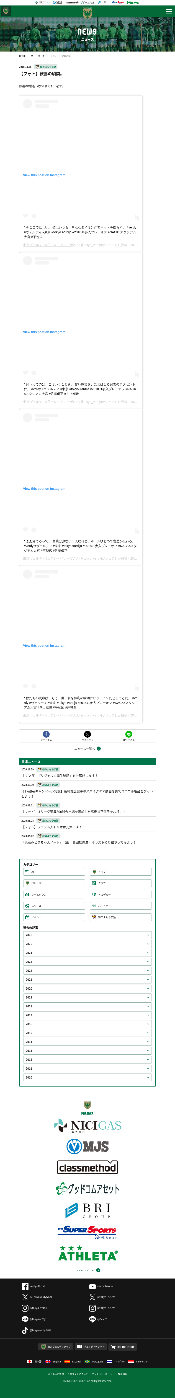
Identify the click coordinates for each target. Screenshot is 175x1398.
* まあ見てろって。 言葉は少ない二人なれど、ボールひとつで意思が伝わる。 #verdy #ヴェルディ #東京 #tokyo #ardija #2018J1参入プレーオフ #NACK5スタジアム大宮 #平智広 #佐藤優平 (80, 545)
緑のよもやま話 (48, 66)
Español (72, 1361)
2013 (29, 1051)
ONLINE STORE (126, 1347)
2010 (29, 1077)
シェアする (46, 739)
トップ (102, 872)
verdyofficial (33, 1286)
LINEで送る (129, 739)
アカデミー (104, 895)
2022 (29, 971)
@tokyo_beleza (102, 1297)
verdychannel (101, 1286)
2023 (29, 962)
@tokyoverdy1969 (36, 1330)
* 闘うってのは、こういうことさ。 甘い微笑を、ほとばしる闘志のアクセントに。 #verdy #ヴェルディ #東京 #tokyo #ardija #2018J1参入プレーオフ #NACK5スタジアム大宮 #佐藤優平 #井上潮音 (80, 389)
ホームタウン (38, 895)
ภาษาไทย (116, 1361)
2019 (29, 997)
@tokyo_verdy (34, 1308)
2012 (29, 1060)
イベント (36, 917)
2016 (29, 1024)
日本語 (34, 1361)
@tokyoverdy (34, 1319)
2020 (29, 988)
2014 (29, 1042)
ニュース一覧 (38, 56)
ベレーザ (36, 883)
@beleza (98, 1319)
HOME (22, 56)
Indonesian (138, 1361)
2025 (29, 944)
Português (94, 1361)
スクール (36, 906)
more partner (85, 1270)
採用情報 (122, 1374)
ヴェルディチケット (94, 1346)
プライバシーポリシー (103, 1374)
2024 (29, 953)
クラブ (102, 883)
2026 (29, 935)
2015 (29, 1033)
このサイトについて (77, 1374)
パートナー (104, 906)
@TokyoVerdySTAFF (38, 1297)
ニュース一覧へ (84, 748)
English (53, 1361)
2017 (29, 1015)
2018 (29, 1006)
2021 (29, 980)
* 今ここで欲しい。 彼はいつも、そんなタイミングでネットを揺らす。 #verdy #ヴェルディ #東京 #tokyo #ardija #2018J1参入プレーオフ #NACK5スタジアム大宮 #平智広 (80, 232)
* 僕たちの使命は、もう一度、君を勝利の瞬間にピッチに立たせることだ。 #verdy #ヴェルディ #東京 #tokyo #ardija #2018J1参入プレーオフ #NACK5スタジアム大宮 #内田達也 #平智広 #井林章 (80, 702)
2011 (29, 1068)
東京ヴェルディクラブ (59, 1346)
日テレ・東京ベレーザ (6, 11)
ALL (33, 872)
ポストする (87, 739)
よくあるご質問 (56, 1374)
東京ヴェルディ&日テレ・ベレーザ (48, 245)
